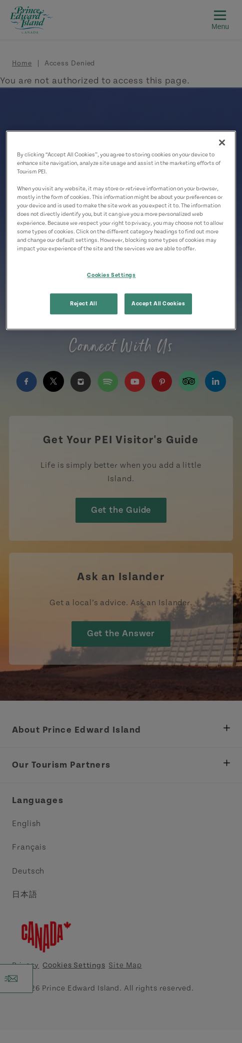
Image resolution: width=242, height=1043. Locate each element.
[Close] (222, 142)
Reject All (84, 303)
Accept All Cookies (158, 303)
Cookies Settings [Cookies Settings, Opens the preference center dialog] (111, 275)
